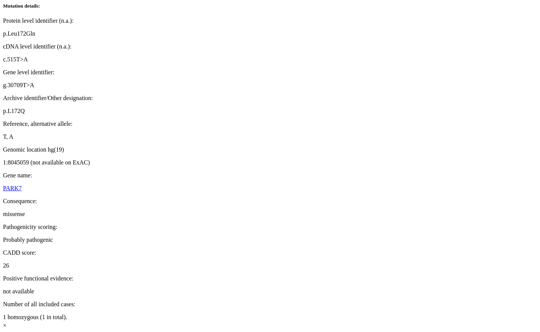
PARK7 (12, 188)
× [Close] (4, 325)
